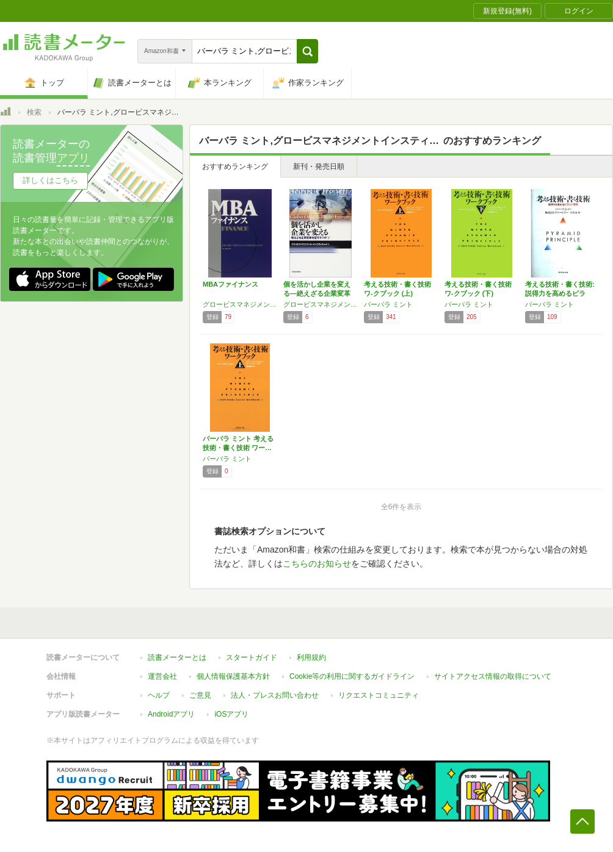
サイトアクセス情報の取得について (492, 676)
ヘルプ (159, 695)
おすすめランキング (235, 166)
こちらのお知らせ (317, 563)
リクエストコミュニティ (378, 695)
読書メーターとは (177, 657)
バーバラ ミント (388, 304)
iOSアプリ (231, 714)
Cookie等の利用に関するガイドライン (352, 676)
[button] (307, 51)
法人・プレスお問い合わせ (275, 695)
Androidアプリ (171, 714)
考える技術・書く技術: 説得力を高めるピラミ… (560, 293)
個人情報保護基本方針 (233, 676)
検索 (34, 112)
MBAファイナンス (230, 284)
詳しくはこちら (50, 180)
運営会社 (162, 676)
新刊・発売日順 (318, 166)
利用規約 (311, 657)
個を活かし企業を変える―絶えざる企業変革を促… (316, 293)
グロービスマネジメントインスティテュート (240, 304)
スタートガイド (251, 657)
